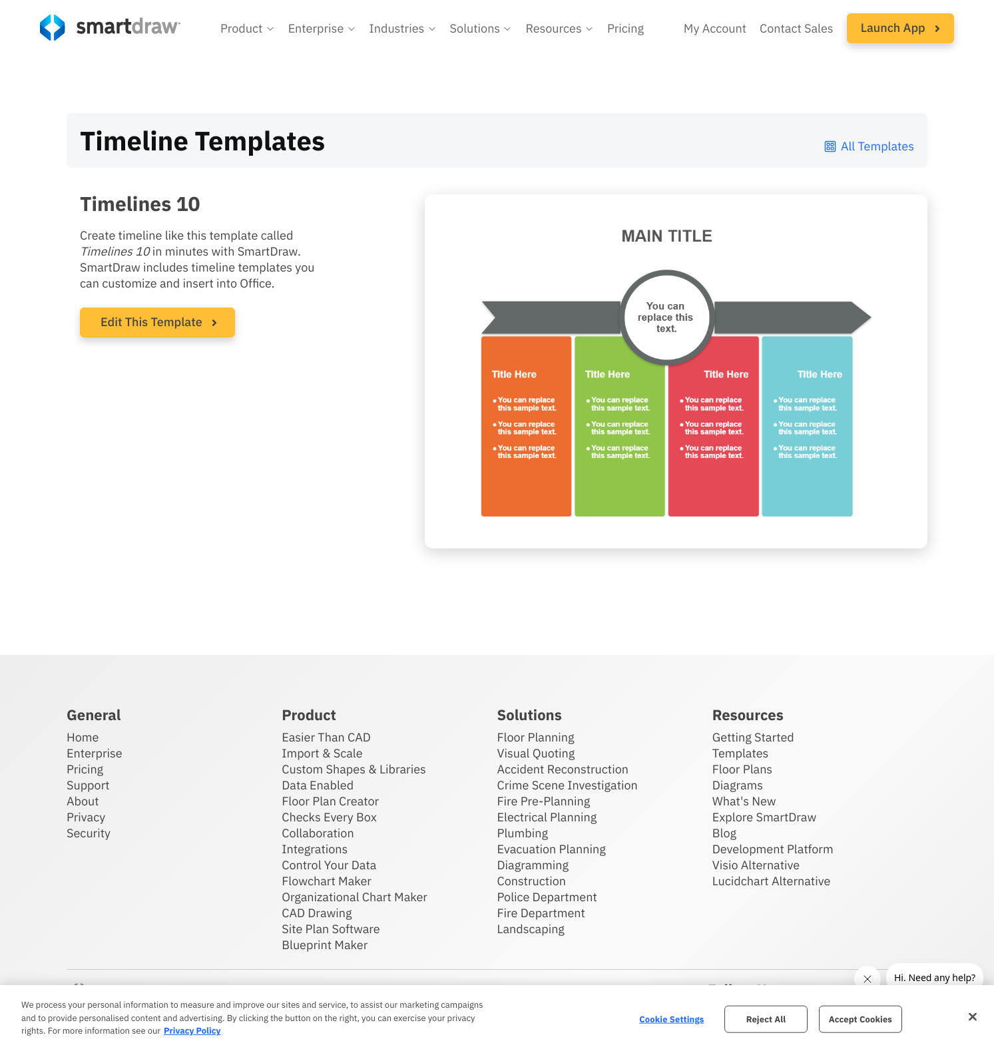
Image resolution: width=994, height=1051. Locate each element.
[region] (497, 1018)
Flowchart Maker (327, 881)
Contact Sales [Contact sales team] (797, 28)
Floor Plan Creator (330, 801)
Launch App (900, 27)
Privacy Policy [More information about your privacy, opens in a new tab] (192, 1030)
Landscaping (531, 929)
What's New (744, 801)
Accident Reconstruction (563, 769)
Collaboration (318, 833)
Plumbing (522, 833)
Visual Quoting (536, 753)
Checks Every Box (329, 817)
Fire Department (541, 913)
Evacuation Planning (551, 849)
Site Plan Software (330, 929)
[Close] (972, 1016)
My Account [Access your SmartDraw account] (715, 28)
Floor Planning (536, 737)
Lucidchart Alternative (771, 881)
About (83, 801)
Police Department (547, 897)
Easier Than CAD (326, 737)
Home (83, 737)
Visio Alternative (756, 865)
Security (89, 833)
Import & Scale (322, 753)
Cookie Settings (671, 1018)
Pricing (85, 769)
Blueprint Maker (325, 944)
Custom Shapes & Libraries (354, 769)
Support (88, 785)
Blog (724, 833)
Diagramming (533, 865)
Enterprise (95, 753)
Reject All (766, 1018)
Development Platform (773, 849)
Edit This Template (151, 321)
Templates (740, 753)
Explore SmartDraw (764, 817)
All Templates (868, 146)
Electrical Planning (547, 817)
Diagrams (737, 785)
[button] (247, 29)
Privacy (86, 817)
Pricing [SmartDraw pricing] (625, 28)
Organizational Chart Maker (354, 897)
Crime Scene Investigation (567, 785)
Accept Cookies (860, 1018)
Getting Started (753, 737)
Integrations (315, 849)
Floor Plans (742, 769)
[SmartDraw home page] (110, 28)
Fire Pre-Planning (544, 801)
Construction (531, 881)
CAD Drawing (317, 913)
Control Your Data (329, 865)
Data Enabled (318, 785)
